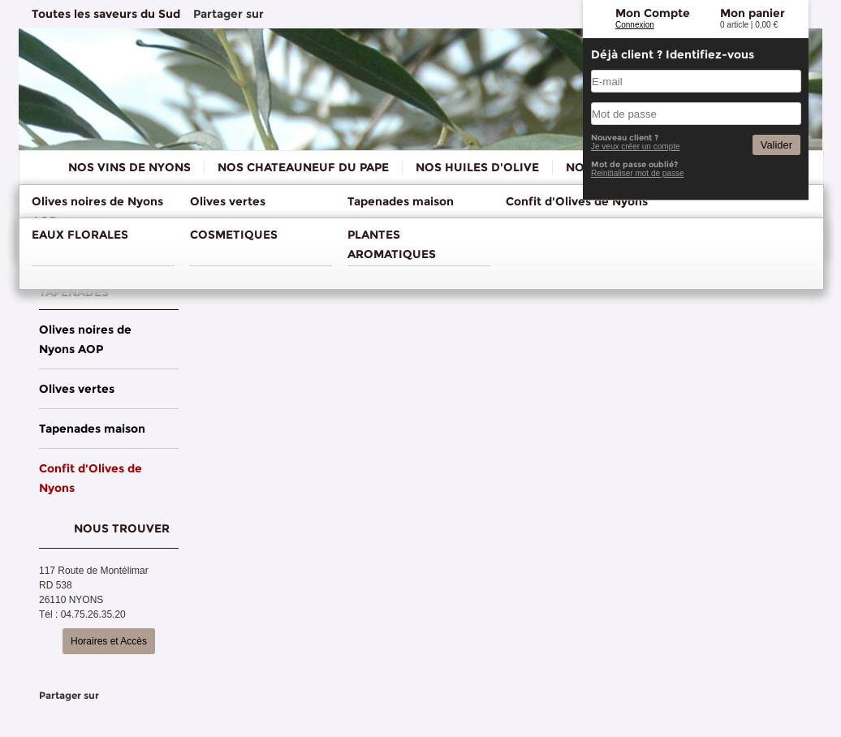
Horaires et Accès (109, 641)
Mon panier (752, 13)
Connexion (634, 24)
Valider (776, 145)
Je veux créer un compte (635, 146)
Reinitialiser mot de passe (637, 173)
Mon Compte (652, 13)
